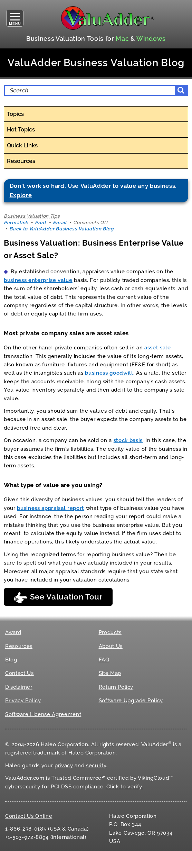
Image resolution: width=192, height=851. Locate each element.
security (96, 765)
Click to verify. (124, 787)
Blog (11, 660)
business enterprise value (38, 280)
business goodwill (109, 373)
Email (59, 222)
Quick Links (22, 145)
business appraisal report (50, 508)
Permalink (16, 222)
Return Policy (116, 687)
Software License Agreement (43, 714)
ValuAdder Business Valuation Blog (96, 62)
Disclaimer (18, 687)
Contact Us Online (28, 816)
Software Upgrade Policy (131, 700)
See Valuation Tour (58, 597)
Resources (21, 160)
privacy (64, 765)
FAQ (104, 660)
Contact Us (19, 673)
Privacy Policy (23, 700)
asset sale (157, 348)
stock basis (128, 440)
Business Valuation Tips (32, 216)
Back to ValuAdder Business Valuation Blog (61, 228)
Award (13, 632)
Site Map (110, 673)
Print (40, 222)
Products (110, 632)
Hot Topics (21, 129)
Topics (15, 113)
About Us (111, 646)
